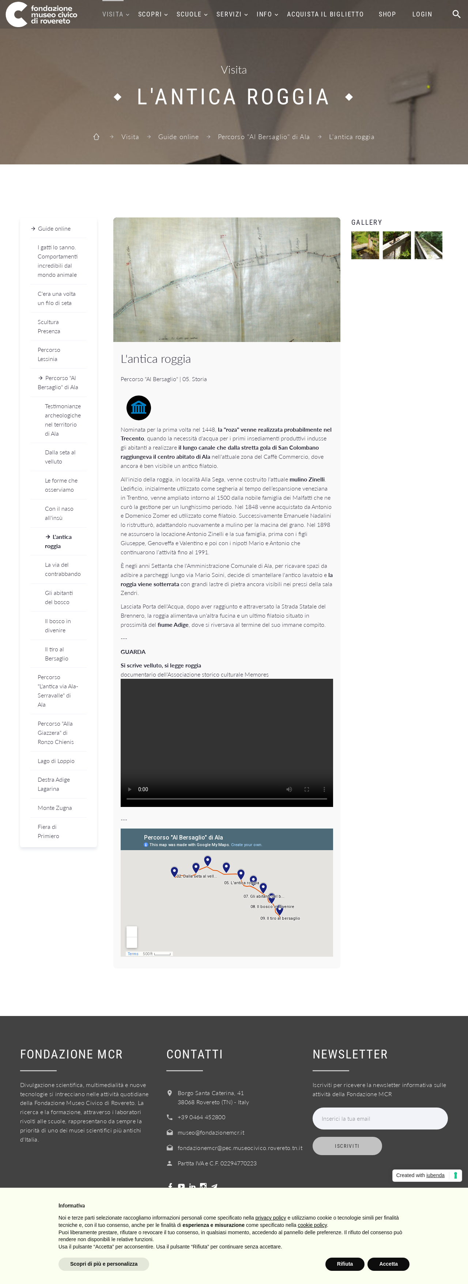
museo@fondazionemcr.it (211, 1132)
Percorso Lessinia (49, 354)
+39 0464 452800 (201, 1116)
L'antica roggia (58, 541)
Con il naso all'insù (59, 513)
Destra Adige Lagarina (54, 784)
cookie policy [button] (312, 1225)
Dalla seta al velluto (60, 457)
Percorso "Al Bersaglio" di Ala (264, 137)
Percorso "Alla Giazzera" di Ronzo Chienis (56, 732)
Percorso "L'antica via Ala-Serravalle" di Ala (58, 690)
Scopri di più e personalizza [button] (103, 1264)
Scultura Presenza (49, 326)
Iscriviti (347, 1146)
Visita (113, 14)
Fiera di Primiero (48, 831)
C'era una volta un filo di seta (57, 298)
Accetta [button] (388, 1264)
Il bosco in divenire (58, 625)
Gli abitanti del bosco (59, 597)
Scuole (189, 14)
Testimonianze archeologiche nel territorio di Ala (63, 419)
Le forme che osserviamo (61, 485)
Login (422, 14)
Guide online (178, 137)
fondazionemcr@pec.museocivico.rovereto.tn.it (240, 1147)
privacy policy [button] (271, 1218)
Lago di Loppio (56, 760)
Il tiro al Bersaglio (56, 653)
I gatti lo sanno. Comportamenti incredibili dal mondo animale (58, 260)
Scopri (150, 14)
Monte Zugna (55, 807)
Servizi (229, 14)
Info (264, 14)
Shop (387, 14)
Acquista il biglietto (325, 14)
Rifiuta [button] (345, 1264)
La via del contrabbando (63, 569)
